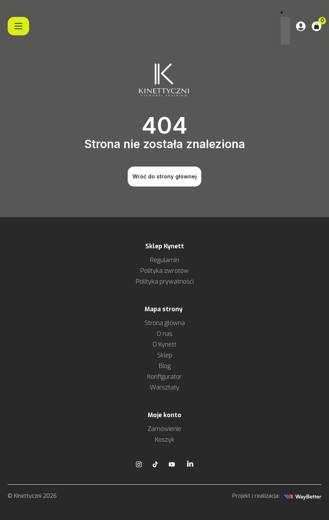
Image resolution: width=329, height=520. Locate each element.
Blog (165, 366)
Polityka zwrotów (164, 271)
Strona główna (165, 323)
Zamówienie (164, 429)
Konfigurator (164, 377)
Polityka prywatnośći (165, 281)
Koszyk (164, 440)
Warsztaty (164, 387)
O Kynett (164, 344)
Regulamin (164, 260)
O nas (165, 334)
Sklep (164, 355)
